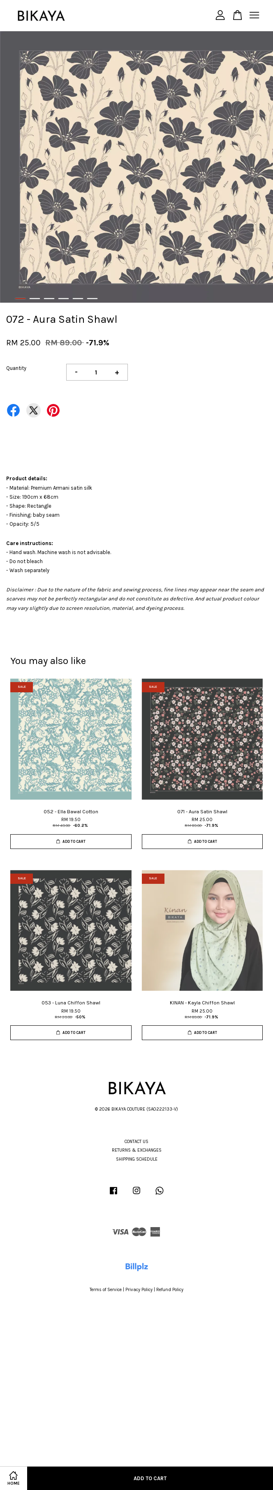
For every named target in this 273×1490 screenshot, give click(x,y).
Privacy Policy (139, 1289)
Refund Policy (169, 1289)
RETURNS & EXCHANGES (137, 1150)
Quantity (16, 368)
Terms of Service (106, 1289)
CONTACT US (136, 1141)
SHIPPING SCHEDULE (136, 1159)
